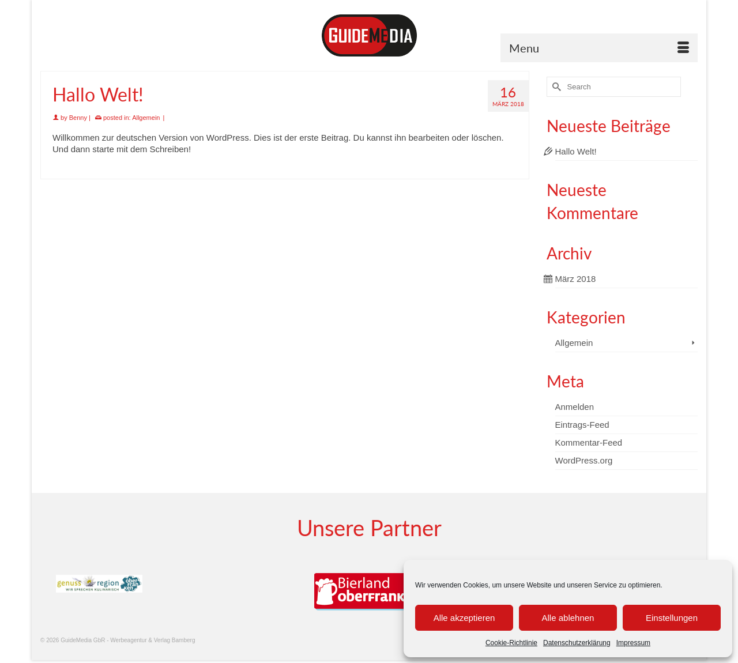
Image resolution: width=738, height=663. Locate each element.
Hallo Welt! (576, 151)
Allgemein (146, 117)
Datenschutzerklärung (577, 643)
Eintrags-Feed (582, 425)
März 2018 (575, 279)
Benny (78, 117)
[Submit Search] (555, 87)
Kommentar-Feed (589, 442)
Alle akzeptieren (464, 618)
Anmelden (574, 407)
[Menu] (599, 47)
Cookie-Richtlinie (511, 643)
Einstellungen (672, 618)
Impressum (633, 643)
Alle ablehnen (568, 618)
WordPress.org (584, 460)
